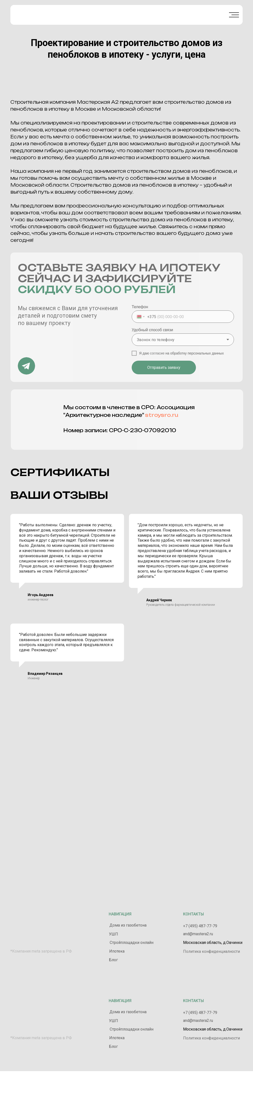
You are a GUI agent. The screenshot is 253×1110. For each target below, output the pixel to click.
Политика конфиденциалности (211, 951)
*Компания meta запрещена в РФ (41, 951)
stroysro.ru (161, 415)
